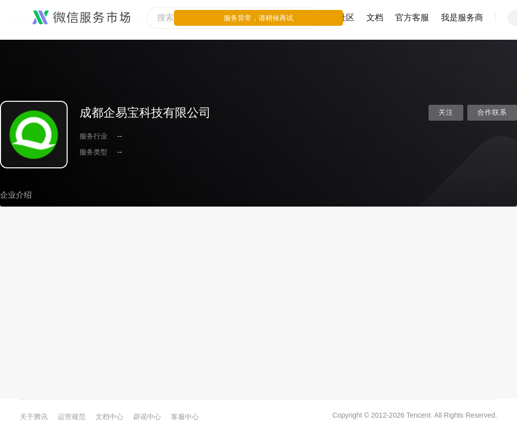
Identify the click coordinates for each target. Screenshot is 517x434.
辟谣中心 (147, 417)
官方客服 (412, 17)
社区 (346, 17)
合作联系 (492, 112)
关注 (445, 112)
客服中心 (185, 417)
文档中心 (109, 417)
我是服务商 (462, 17)
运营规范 (72, 417)
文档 (374, 17)
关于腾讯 (34, 417)
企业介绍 (16, 195)
